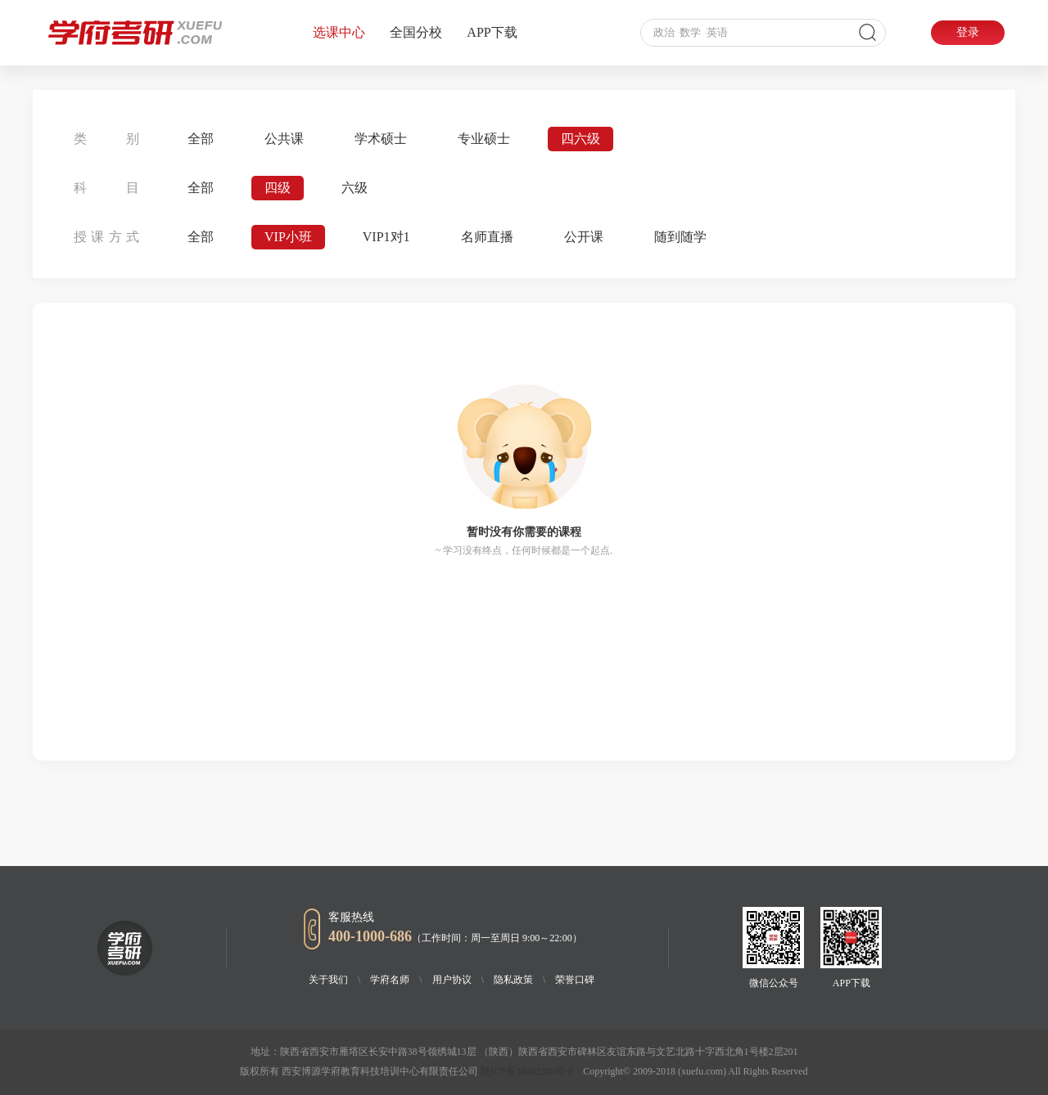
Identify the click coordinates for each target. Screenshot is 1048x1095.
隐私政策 (519, 979)
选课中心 (339, 32)
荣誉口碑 (574, 979)
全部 (200, 139)
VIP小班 (288, 237)
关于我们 (334, 979)
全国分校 (416, 32)
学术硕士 (381, 139)
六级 (354, 188)
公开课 (583, 237)
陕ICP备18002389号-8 (527, 1071)
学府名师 (396, 979)
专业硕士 (484, 139)
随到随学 (680, 237)
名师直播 (487, 237)
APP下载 (492, 32)
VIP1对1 (386, 237)
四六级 (580, 139)
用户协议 (458, 979)
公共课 (284, 139)
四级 (277, 188)
